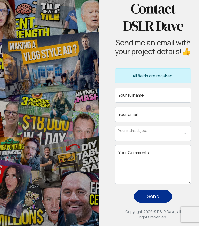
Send (153, 196)
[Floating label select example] (153, 133)
